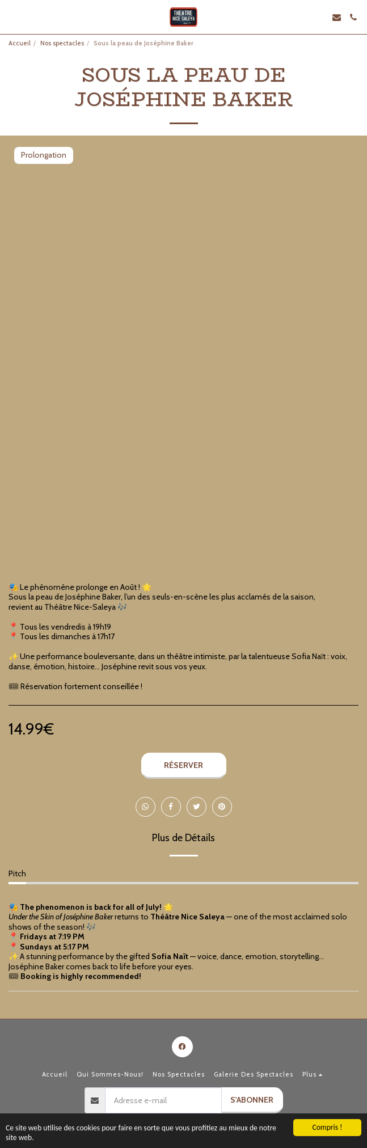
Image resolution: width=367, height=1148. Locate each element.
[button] (12, 17)
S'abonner (251, 1100)
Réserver (183, 765)
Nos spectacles (62, 43)
